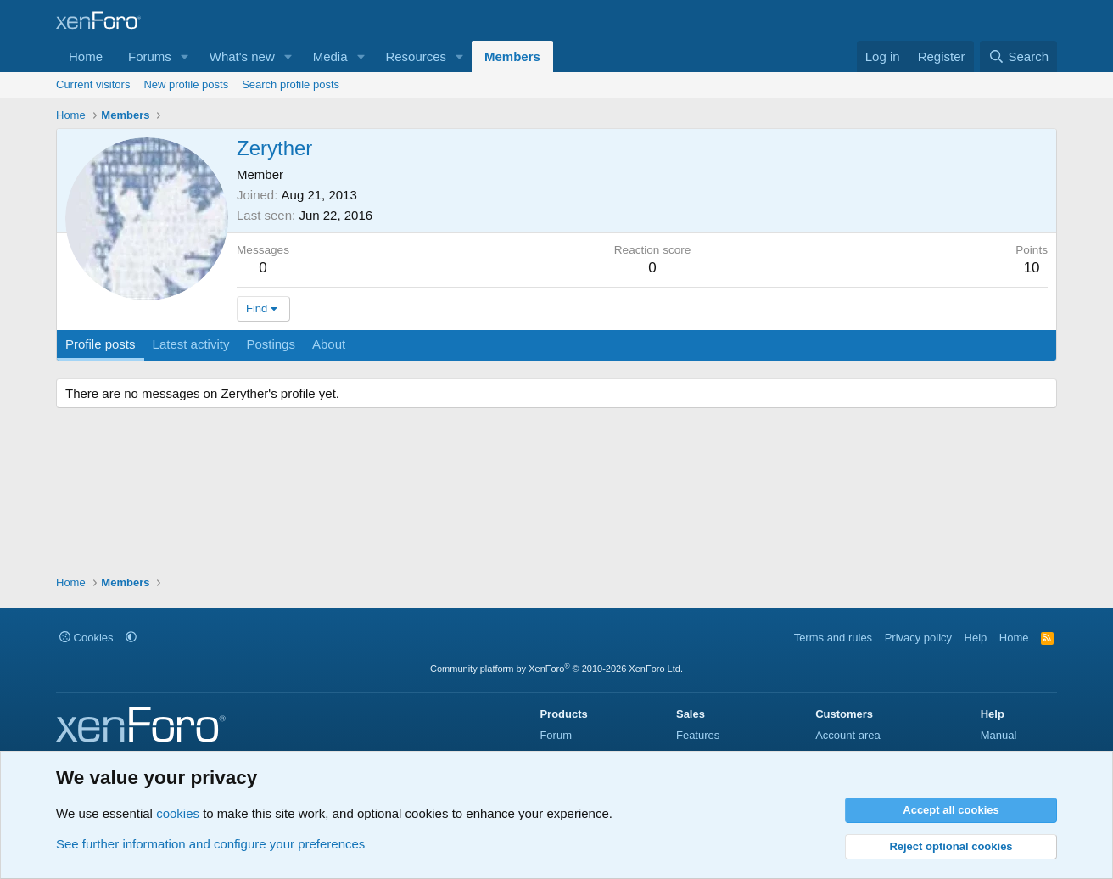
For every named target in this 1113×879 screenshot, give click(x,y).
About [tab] (328, 344)
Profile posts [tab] (100, 344)
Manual (999, 735)
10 (1032, 268)
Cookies (86, 637)
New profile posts (185, 84)
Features (697, 735)
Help (976, 637)
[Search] (1018, 56)
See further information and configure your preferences (210, 844)
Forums (149, 56)
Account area (848, 735)
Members (512, 56)
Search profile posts (290, 84)
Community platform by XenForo (556, 668)
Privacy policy (918, 637)
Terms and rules (833, 637)
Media (330, 56)
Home (86, 56)
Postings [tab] (270, 344)
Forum (556, 735)
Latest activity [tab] (191, 344)
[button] (185, 56)
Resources (415, 56)
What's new (242, 56)
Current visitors (93, 84)
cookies (177, 813)
